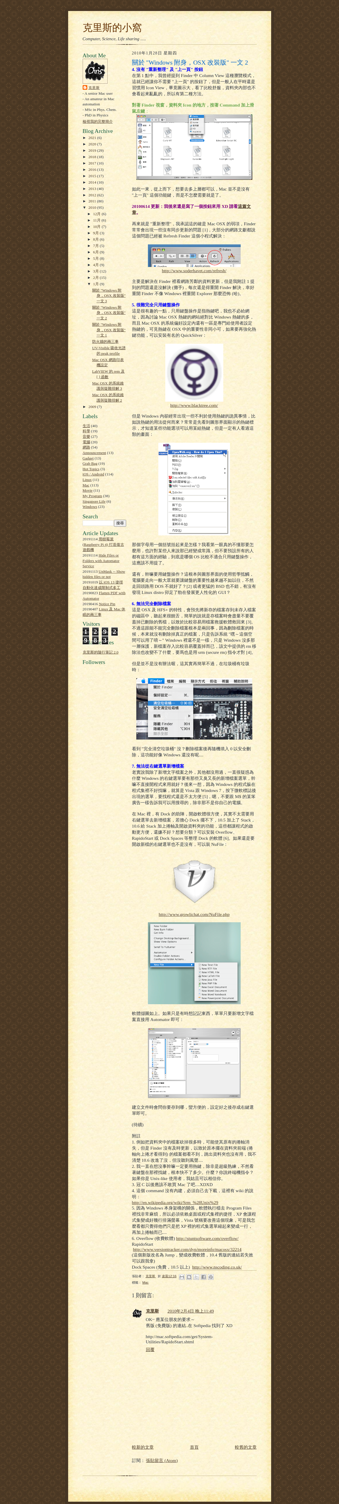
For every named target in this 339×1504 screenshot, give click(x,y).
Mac (86, 485)
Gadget (88, 458)
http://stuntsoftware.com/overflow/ (207, 1238)
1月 (96, 284)
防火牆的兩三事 (105, 341)
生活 (86, 426)
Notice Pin (107, 604)
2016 (92, 169)
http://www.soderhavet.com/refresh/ (194, 270)
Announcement (94, 453)
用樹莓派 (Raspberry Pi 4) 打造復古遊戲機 (103, 544)
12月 (97, 214)
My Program (92, 496)
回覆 (150, 1349)
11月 (97, 220)
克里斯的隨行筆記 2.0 (101, 652)
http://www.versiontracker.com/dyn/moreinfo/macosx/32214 (187, 1249)
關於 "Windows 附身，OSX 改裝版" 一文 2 (109, 312)
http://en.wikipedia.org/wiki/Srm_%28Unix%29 (175, 1202)
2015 (92, 176)
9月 (96, 233)
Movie (88, 490)
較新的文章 (143, 1447)
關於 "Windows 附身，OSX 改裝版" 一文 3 (109, 295)
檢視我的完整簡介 (98, 121)
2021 (92, 138)
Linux (87, 479)
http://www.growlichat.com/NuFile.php (194, 914)
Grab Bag (90, 463)
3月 (96, 271)
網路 (86, 447)
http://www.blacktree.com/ (194, 405)
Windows (90, 506)
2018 (92, 157)
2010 (92, 207)
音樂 (86, 436)
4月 (96, 265)
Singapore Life (94, 501)
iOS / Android (93, 474)
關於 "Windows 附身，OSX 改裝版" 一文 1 (109, 329)
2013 (92, 188)
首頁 (194, 1447)
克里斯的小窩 (112, 27)
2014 (92, 182)
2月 (96, 277)
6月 (96, 252)
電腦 (86, 442)
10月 (97, 226)
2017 (92, 163)
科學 (86, 431)
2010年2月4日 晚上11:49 (191, 1311)
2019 (92, 150)
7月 (96, 246)
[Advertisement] (100, 801)
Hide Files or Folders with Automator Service (101, 560)
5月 (96, 258)
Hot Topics (91, 469)
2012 (92, 195)
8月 (96, 239)
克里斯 (94, 88)
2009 (92, 407)
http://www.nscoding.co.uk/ (217, 1267)
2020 (92, 144)
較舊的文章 (246, 1447)
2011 (92, 201)
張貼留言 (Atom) (161, 1460)
